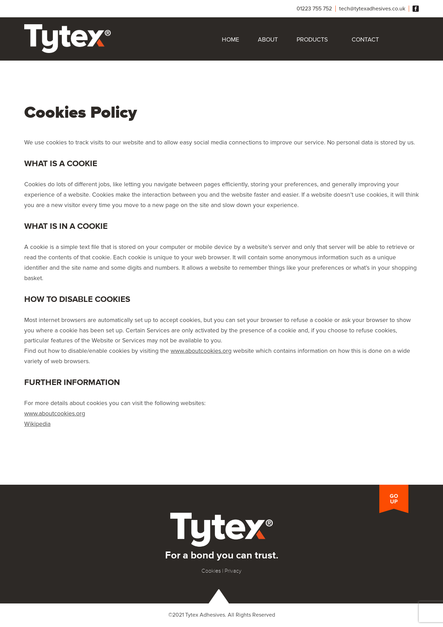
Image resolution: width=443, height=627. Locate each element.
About (268, 39)
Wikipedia (37, 424)
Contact (365, 39)
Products (312, 39)
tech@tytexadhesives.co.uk (372, 8)
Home (230, 39)
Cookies (211, 571)
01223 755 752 (314, 8)
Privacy (233, 571)
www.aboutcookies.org (201, 351)
